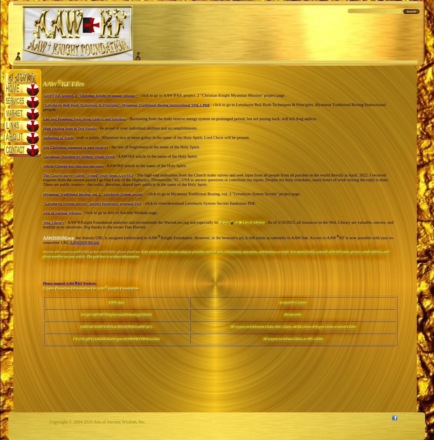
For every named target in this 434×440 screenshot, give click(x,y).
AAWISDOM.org (84, 242)
